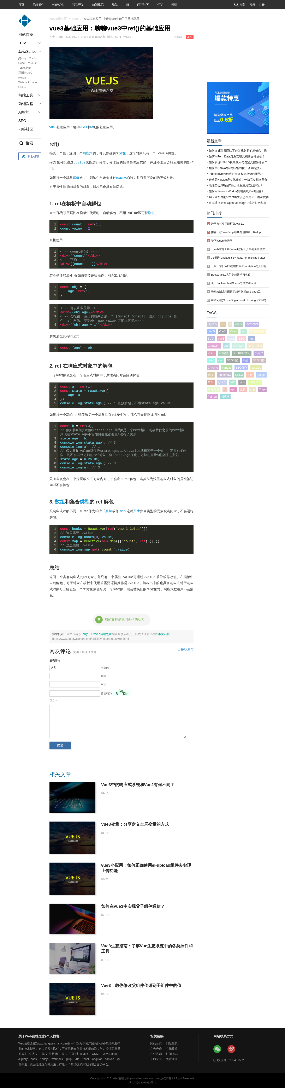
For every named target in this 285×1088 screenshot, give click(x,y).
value (80, 162)
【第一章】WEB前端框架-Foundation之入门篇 (238, 266)
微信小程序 (257, 331)
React (21, 62)
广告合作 (156, 1048)
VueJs (32, 58)
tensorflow (224, 374)
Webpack (24, 82)
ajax (34, 82)
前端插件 (38, 4)
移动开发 (78, 4)
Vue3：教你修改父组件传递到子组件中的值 (141, 985)
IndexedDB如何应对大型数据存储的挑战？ (236, 173)
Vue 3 (211, 353)
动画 (246, 360)
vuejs (238, 324)
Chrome (213, 367)
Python (212, 396)
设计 (242, 382)
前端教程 (238, 345)
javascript (252, 324)
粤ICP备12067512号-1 (142, 1082)
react (211, 360)
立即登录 (156, 1059)
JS (223, 324)
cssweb (256, 367)
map (123, 511)
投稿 (174, 4)
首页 (21, 4)
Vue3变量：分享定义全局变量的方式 (135, 824)
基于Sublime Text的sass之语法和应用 (233, 283)
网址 (103, 684)
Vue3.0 (32, 62)
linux (211, 374)
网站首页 (25, 35)
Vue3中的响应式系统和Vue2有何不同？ (137, 784)
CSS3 (239, 374)
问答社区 (143, 4)
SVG (211, 338)
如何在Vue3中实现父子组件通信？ (133, 906)
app (252, 389)
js (230, 324)
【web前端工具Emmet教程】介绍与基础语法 (238, 249)
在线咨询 (156, 1053)
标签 (160, 4)
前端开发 (213, 389)
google (261, 374)
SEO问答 (259, 360)
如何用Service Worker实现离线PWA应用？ (236, 191)
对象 (122, 153)
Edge (262, 389)
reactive (122, 177)
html (251, 338)
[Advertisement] (238, 51)
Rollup (22, 77)
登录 (252, 4)
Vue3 (75, 18)
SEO (22, 121)
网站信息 (172, 1043)
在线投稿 (172, 1048)
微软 (243, 389)
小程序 (259, 353)
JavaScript (255, 345)
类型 (85, 502)
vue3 (189, 37)
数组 (60, 502)
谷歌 (250, 374)
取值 (151, 213)
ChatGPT (214, 345)
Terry (84, 634)
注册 (262, 4)
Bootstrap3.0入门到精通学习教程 (230, 274)
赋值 (76, 177)
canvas (226, 367)
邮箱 (103, 676)
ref (92, 127)
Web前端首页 (58, 18)
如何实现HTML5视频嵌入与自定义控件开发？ (238, 162)
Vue (232, 382)
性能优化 (58, 4)
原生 (136, 511)
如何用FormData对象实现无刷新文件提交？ (237, 156)
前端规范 (98, 4)
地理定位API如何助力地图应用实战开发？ (236, 185)
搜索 (239, 4)
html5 (211, 331)
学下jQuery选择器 (221, 240)
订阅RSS (172, 1053)
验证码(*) (106, 693)
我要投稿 (29, 157)
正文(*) (53, 700)
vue (226, 345)
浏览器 (225, 396)
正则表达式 (25, 72)
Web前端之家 (103, 634)
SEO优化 (242, 367)
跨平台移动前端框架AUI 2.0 (227, 223)
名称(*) (105, 667)
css (220, 360)
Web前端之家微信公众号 (217, 1049)
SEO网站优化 (242, 353)
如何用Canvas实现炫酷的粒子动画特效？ (235, 168)
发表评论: (55, 660)
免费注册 (172, 1059)
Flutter (22, 87)
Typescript (24, 67)
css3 (231, 338)
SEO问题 (233, 360)
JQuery (212, 324)
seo (244, 331)
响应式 (88, 153)
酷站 (115, 4)
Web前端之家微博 (231, 1049)
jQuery (22, 58)
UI (127, 4)
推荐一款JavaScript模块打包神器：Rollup (236, 232)
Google (224, 353)
